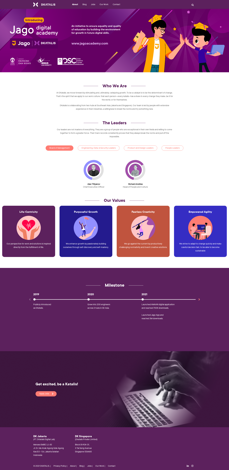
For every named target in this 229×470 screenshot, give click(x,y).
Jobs (93, 4)
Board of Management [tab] (59, 148)
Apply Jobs (46, 393)
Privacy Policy (60, 466)
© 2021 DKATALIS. (41, 466)
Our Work (104, 4)
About (75, 4)
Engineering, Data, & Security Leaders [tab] (99, 148)
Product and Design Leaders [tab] (140, 148)
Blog (84, 4)
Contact (116, 4)
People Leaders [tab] (172, 148)
